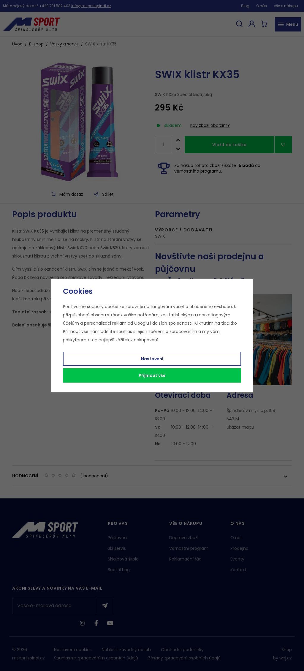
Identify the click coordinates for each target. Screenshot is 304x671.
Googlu (141, 323)
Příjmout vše (152, 375)
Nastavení (152, 359)
